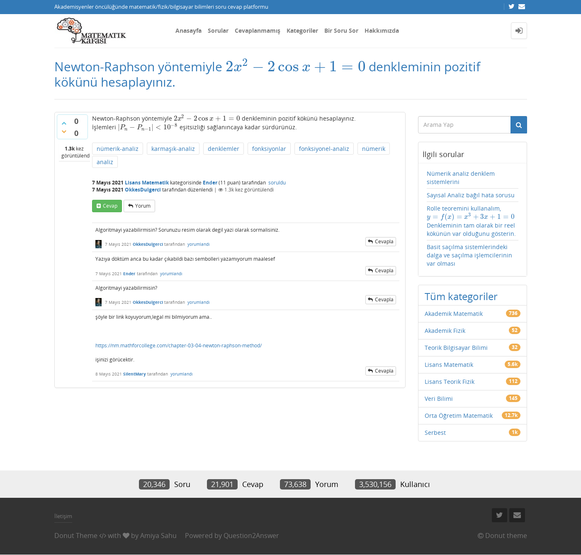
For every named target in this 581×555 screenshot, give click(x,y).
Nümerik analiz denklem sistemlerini (461, 178)
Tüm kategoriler (461, 296)
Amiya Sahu (158, 535)
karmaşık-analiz (173, 149)
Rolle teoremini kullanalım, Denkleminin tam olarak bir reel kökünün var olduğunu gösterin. (471, 221)
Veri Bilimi (439, 398)
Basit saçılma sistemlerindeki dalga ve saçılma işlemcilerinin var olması (469, 255)
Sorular (218, 30)
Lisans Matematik (147, 182)
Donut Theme (75, 535)
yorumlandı (198, 244)
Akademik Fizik (445, 330)
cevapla (384, 241)
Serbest (435, 432)
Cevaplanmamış (257, 30)
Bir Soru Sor (341, 30)
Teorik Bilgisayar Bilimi (456, 347)
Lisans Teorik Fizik (449, 381)
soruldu (277, 182)
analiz (105, 162)
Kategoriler (302, 30)
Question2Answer (251, 535)
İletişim (63, 516)
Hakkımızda (382, 30)
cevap (110, 205)
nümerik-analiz (118, 149)
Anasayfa (188, 30)
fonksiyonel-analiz (324, 149)
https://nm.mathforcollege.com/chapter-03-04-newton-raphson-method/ (178, 345)
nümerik (373, 149)
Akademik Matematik (454, 313)
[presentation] (296, 66)
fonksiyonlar (269, 149)
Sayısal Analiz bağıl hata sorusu (471, 195)
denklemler (223, 149)
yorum (143, 205)
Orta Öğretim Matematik (459, 415)
